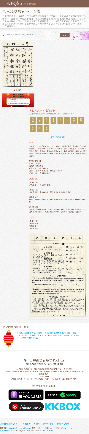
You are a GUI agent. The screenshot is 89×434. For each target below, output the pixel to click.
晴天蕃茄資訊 (48, 430)
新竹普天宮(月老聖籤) (30, 338)
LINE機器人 (25, 424)
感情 (60, 120)
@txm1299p (66, 428)
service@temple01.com (20, 428)
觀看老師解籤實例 (58, 137)
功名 (33, 120)
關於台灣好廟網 (63, 424)
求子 (39, 128)
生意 (39, 120)
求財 (33, 128)
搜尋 (64, 35)
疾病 (46, 120)
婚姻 (53, 120)
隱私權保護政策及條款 (8, 424)
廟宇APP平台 (48, 424)
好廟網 (36, 424)
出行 (67, 120)
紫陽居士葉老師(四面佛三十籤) (50, 335)
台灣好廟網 (4, 430)
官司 (74, 120)
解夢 (46, 128)
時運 (81, 120)
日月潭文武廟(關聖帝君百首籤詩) (30, 333)
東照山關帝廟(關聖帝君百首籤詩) (58, 333)
